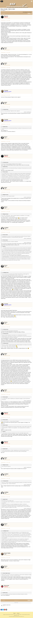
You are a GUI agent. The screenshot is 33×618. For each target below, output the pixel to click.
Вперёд (29, 13)
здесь (13, 143)
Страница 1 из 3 (16, 13)
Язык (14, 613)
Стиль (18, 613)
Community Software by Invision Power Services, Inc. (16, 616)
